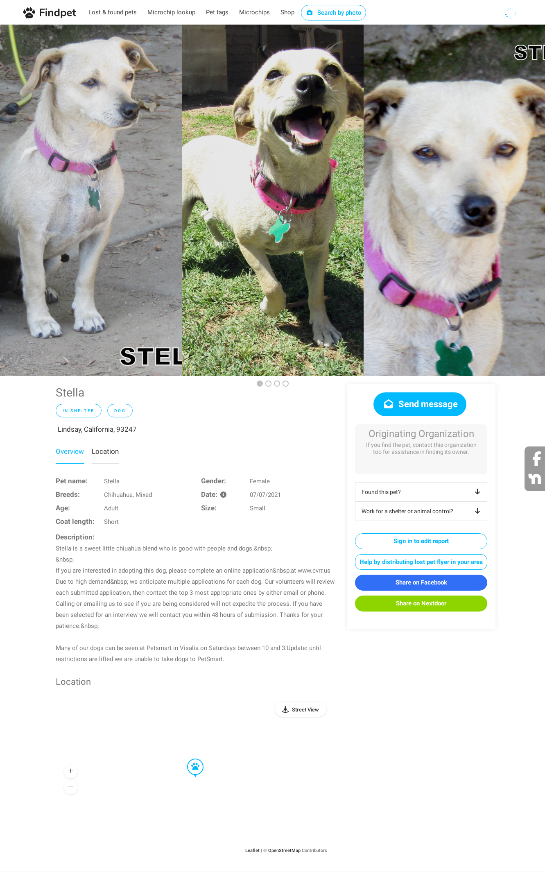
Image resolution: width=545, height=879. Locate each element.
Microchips (254, 12)
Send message (420, 404)
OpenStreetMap (284, 850)
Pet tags (217, 12)
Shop (287, 12)
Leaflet (252, 850)
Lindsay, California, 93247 (97, 429)
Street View (305, 710)
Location (105, 451)
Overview (70, 451)
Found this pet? (422, 492)
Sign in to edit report (421, 541)
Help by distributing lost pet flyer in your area (421, 562)
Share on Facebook (421, 582)
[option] (91, 200)
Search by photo (333, 12)
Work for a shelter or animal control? (422, 511)
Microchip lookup (171, 12)
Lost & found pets (112, 12)
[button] (189, 759)
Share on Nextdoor (421, 603)
